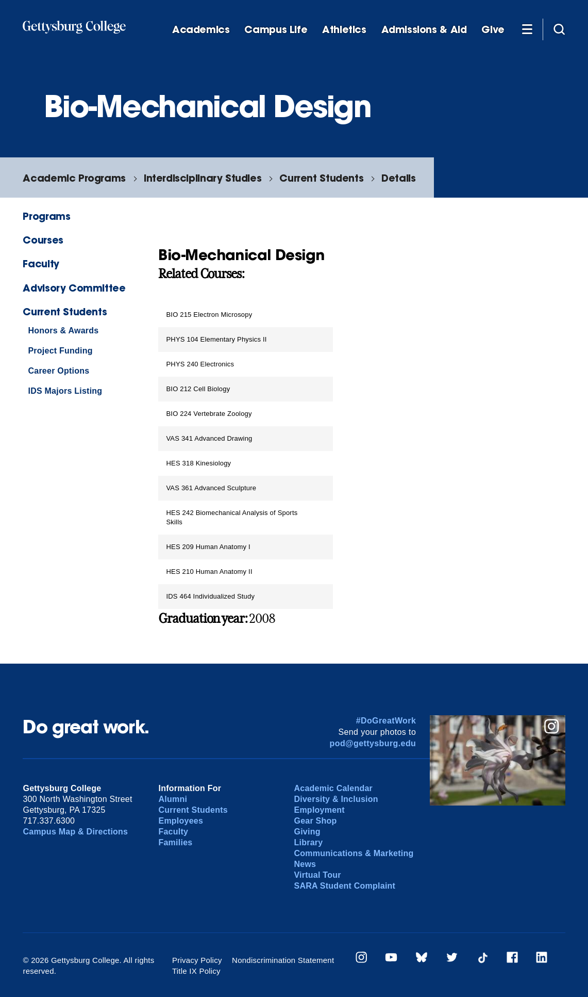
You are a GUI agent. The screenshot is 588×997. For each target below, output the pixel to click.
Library (308, 842)
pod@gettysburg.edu (373, 743)
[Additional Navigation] (527, 29)
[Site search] (559, 29)
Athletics (344, 30)
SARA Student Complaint (344, 885)
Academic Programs (74, 177)
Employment (319, 810)
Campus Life (275, 30)
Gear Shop (315, 820)
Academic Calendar (333, 788)
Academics (201, 30)
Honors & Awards (63, 330)
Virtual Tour (317, 875)
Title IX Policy (196, 971)
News (305, 864)
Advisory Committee (74, 287)
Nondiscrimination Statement (283, 960)
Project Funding (60, 350)
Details (398, 177)
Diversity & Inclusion (336, 799)
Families (175, 842)
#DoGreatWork (386, 720)
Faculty (41, 263)
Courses (43, 239)
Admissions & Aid (424, 30)
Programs (46, 216)
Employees (180, 820)
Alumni (172, 799)
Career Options (58, 370)
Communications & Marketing (353, 853)
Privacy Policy (197, 960)
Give (492, 30)
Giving (307, 831)
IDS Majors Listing (65, 391)
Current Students (321, 177)
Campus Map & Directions (75, 831)
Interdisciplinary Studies (202, 177)
